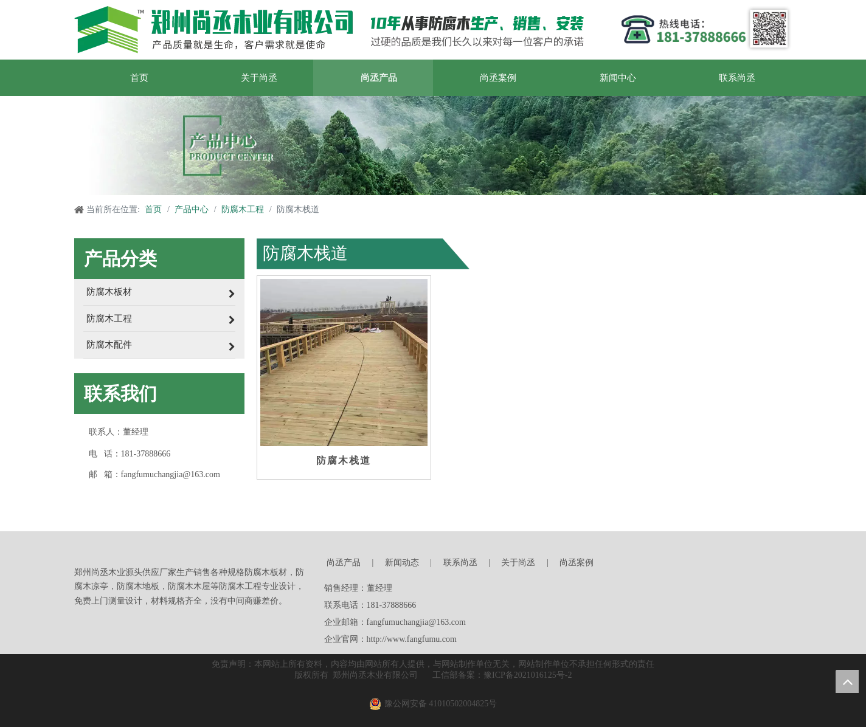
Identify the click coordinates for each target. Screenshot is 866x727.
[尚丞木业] (643, 563)
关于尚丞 (518, 562)
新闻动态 (402, 562)
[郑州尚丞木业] (329, 29)
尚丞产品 (344, 562)
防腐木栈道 (343, 460)
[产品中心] (433, 145)
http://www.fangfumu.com (412, 639)
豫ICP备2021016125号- (525, 675)
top (847, 681)
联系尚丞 (460, 562)
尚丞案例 (576, 562)
